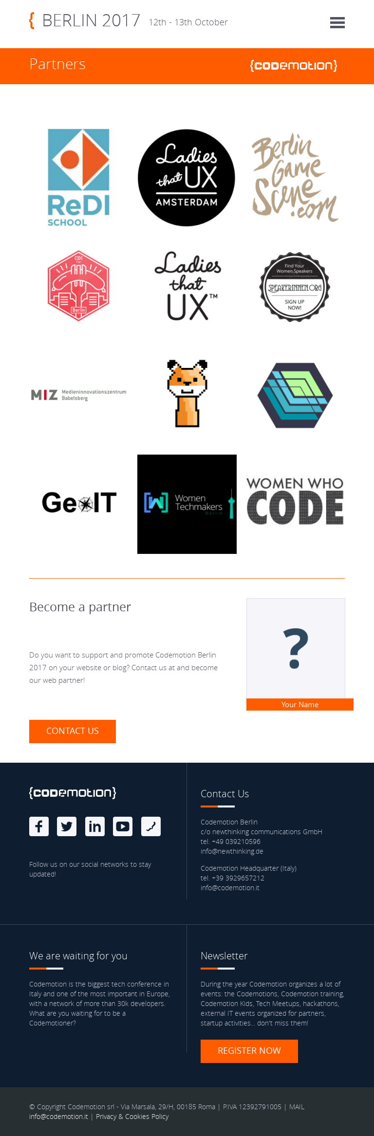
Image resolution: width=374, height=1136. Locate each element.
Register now (249, 1050)
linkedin (95, 826)
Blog (151, 826)
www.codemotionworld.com (297, 66)
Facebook (39, 826)
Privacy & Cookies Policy (132, 1116)
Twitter (66, 826)
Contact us (72, 730)
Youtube (122, 826)
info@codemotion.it (58, 1116)
